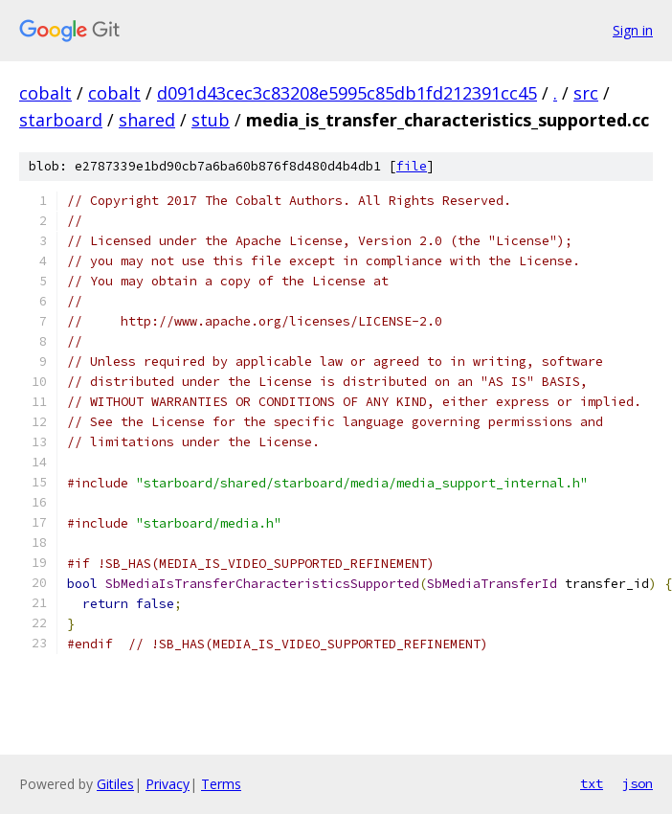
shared (147, 119)
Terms (221, 784)
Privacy (168, 784)
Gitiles (115, 784)
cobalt (45, 92)
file (411, 166)
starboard (60, 119)
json (637, 783)
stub (210, 119)
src (585, 92)
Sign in (633, 30)
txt (591, 783)
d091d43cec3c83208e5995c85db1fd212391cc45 (347, 92)
